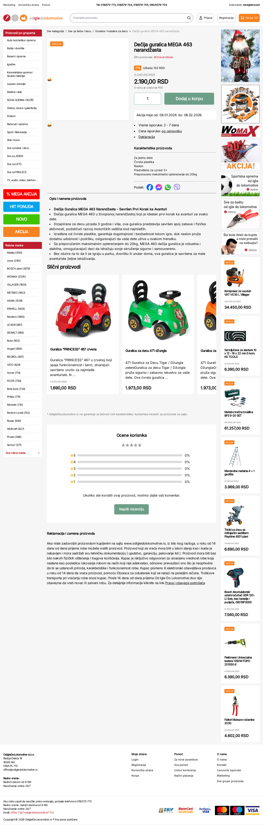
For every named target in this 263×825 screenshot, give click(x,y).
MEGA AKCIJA (21, 194)
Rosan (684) (14, 420)
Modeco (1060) (16, 316)
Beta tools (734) (16, 388)
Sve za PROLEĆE (17, 172)
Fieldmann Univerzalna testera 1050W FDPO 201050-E (238, 661)
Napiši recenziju (131, 509)
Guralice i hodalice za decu (111, 31)
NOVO (21, 219)
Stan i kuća (13, 140)
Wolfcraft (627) (15, 428)
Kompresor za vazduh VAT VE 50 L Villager (237, 292)
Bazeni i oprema (16, 56)
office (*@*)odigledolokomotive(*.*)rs (32, 812)
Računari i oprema (17, 124)
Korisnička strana (28, 4)
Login (135, 759)
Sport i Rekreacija (17, 132)
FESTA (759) (14, 380)
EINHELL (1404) (16, 308)
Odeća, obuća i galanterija (21, 108)
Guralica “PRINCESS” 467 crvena (73, 349)
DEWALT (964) (15, 332)
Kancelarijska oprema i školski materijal (20, 74)
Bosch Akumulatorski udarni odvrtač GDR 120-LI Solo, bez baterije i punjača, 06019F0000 (239, 597)
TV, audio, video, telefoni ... (22, 180)
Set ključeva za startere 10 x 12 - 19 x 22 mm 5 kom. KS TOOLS (240, 353)
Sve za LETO (14, 164)
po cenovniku (172, 131)
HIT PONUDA (21, 206)
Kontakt (221, 764)
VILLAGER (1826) (16, 284)
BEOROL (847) (15, 356)
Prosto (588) (14, 436)
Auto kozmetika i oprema (21, 40)
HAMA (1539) (15, 300)
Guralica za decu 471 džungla (146, 351)
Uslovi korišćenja (185, 770)
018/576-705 (140, 4)
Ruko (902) (13, 340)
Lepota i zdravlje (16, 84)
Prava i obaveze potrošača (185, 583)
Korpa (135, 775)
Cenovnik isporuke (229, 770)
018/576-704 (124, 4)
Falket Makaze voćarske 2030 (239, 721)
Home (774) (14, 372)
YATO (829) (14, 364)
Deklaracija (146, 137)
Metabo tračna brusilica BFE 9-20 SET (238, 413)
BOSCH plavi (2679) (18, 268)
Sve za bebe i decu (18, 148)
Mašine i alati (14, 92)
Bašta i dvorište (15, 48)
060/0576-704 (158, 4)
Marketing (9, 4)
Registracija (139, 764)
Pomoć (46, 4)
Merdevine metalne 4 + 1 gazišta (239, 472)
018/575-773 (108, 4)
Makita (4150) (14, 252)
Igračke (11, 64)
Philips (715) (14, 396)
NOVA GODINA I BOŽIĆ (20, 100)
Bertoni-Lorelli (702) (18, 412)
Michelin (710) (15, 404)
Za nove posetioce (186, 759)
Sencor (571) (14, 444)
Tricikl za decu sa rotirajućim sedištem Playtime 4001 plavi (236, 533)
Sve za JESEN (15, 156)
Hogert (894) (14, 348)
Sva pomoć (181, 764)
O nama (222, 759)
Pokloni (11, 116)
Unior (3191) (14, 260)
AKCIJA (21, 231)
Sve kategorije (55, 31)
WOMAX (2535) (16, 276)
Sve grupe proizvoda (230, 781)
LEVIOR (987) (14, 324)
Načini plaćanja (183, 775)
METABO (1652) (16, 292)
